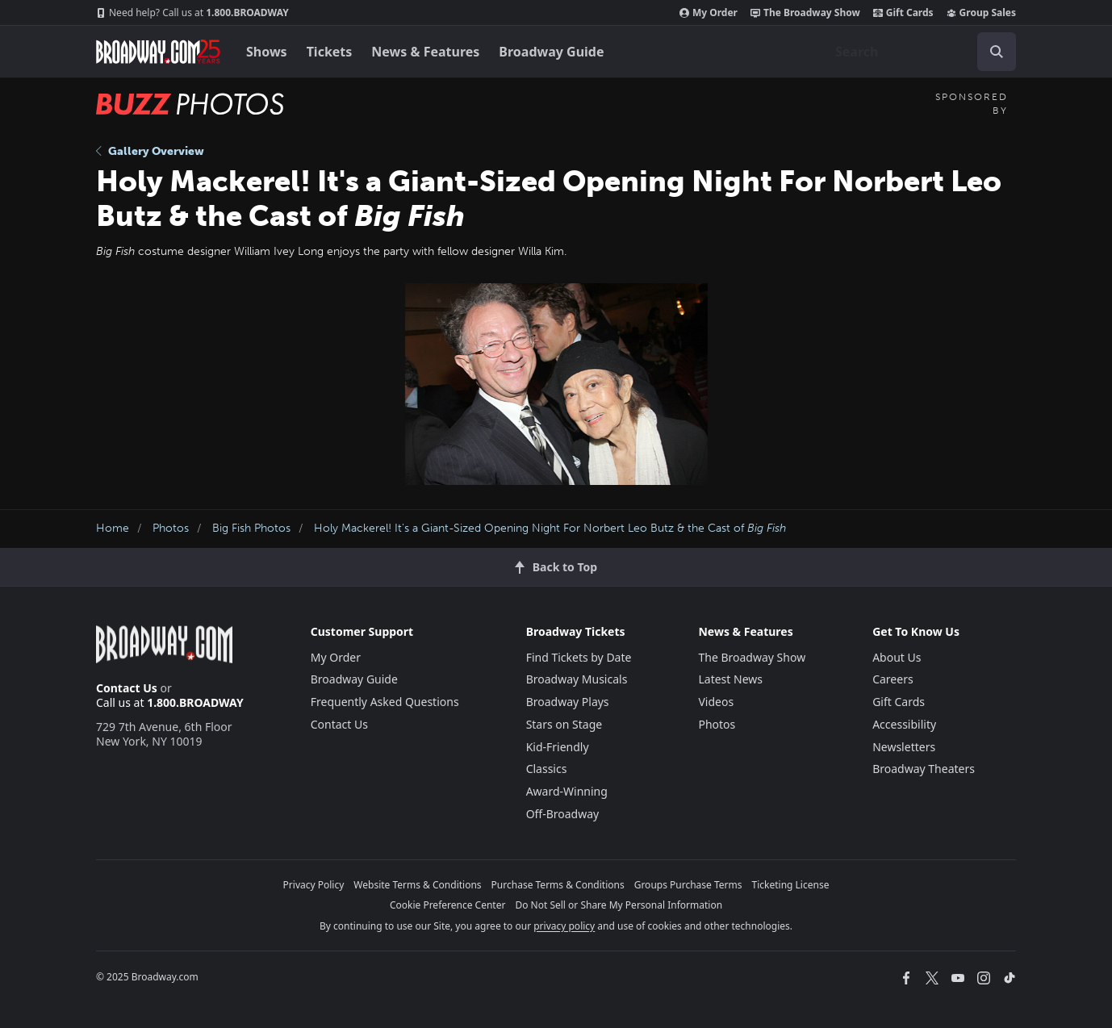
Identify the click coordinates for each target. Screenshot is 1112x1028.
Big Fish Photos (251, 528)
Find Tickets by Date (579, 657)
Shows (266, 51)
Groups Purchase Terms (688, 885)
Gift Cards (903, 12)
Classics (546, 768)
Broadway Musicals (577, 679)
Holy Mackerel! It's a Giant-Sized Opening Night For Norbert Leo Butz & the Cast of (550, 528)
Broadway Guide (551, 51)
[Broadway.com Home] (158, 52)
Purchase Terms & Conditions (558, 885)
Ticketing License (791, 885)
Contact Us (126, 688)
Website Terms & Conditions (417, 885)
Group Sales (981, 12)
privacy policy (564, 926)
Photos (171, 528)
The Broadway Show (805, 12)
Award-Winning (567, 791)
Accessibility (904, 724)
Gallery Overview (150, 151)
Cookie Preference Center (448, 905)
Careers (892, 679)
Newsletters (903, 746)
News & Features (425, 51)
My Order (708, 12)
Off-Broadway (563, 813)
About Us (896, 657)
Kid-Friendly (557, 746)
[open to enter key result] (996, 51)
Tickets (330, 51)
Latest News (730, 679)
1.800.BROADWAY (192, 12)
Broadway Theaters (923, 768)
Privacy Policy (314, 885)
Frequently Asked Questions (385, 701)
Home (112, 528)
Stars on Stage (564, 724)
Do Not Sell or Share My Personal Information (618, 905)
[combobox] (919, 51)
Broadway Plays (567, 701)
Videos (716, 701)
